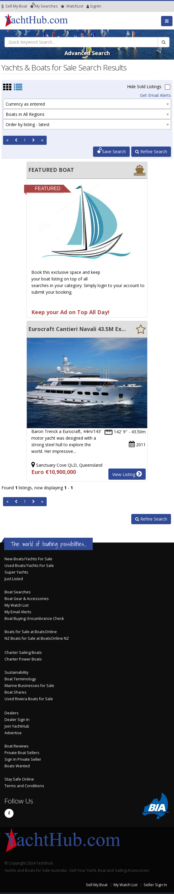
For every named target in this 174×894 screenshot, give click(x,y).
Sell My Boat (14, 6)
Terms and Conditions (24, 785)
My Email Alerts (18, 611)
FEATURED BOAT (51, 169)
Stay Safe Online (19, 779)
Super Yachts (16, 572)
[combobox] (87, 104)
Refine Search (151, 151)
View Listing (127, 474)
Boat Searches (18, 592)
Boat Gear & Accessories (27, 598)
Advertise (13, 732)
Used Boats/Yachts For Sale (29, 565)
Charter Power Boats (23, 659)
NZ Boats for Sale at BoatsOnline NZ (37, 638)
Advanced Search (87, 53)
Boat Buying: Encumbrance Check (34, 618)
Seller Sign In (155, 884)
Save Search (111, 151)
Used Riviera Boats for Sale (29, 698)
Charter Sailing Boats (23, 652)
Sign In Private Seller (23, 759)
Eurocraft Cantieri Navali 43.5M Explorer (77, 329)
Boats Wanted (17, 766)
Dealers (12, 713)
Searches (44, 6)
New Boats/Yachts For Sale (28, 558)
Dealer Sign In (17, 719)
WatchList (72, 6)
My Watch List (17, 605)
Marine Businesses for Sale (29, 685)
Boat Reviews (17, 746)
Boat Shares (15, 692)
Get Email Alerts (155, 95)
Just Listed (14, 578)
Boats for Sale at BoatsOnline (31, 631)
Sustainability (16, 672)
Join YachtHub (17, 726)
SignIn (87, 6)
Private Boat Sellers (22, 752)
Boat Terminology (20, 679)
